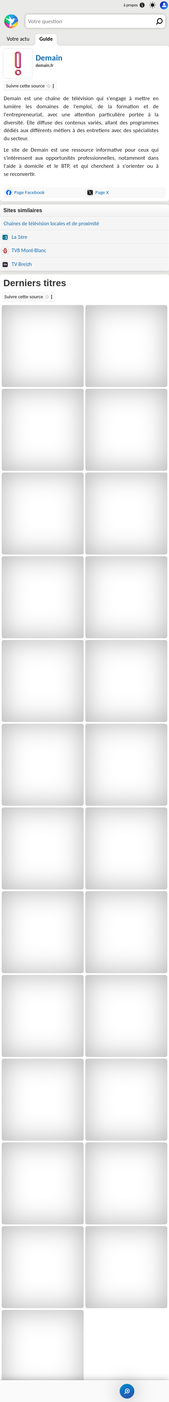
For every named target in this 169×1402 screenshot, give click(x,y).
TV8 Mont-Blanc (24, 250)
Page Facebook (25, 192)
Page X (98, 192)
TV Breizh (17, 264)
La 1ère (14, 237)
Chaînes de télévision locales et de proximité (51, 223)
